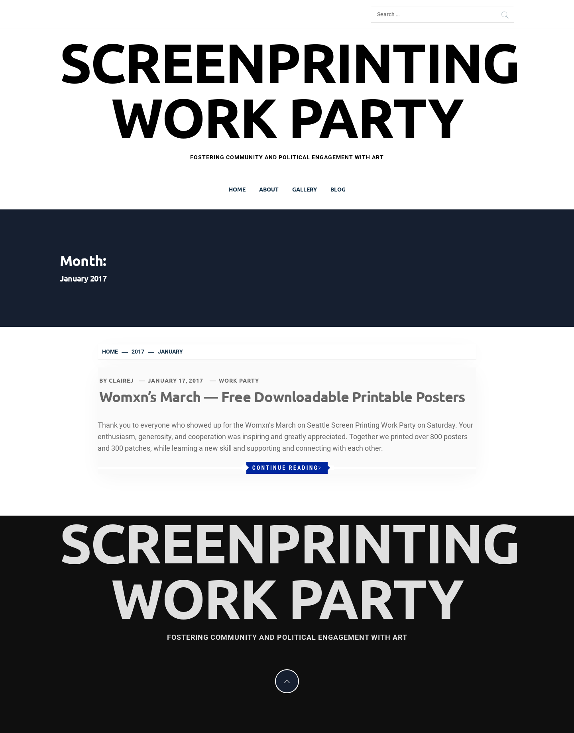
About (269, 189)
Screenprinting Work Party (289, 90)
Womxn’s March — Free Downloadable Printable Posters (282, 396)
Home (237, 189)
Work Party (239, 380)
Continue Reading (287, 468)
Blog (338, 189)
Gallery (304, 189)
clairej (121, 380)
